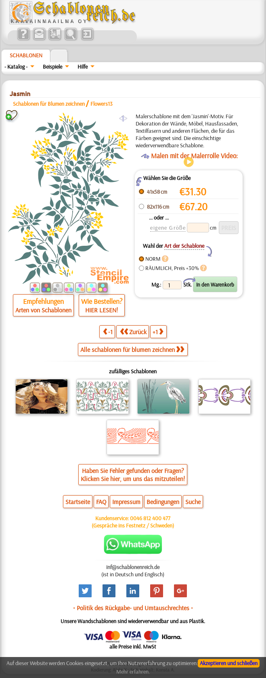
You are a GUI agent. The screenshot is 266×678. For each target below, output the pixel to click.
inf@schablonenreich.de (132, 567)
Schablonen (26, 55)
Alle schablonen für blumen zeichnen (132, 349)
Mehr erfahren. (133, 671)
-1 (108, 331)
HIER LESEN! (101, 310)
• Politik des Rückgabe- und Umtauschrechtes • (133, 608)
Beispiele (52, 66)
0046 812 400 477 (150, 518)
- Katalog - (15, 66)
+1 (158, 331)
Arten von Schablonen (43, 310)
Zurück (133, 331)
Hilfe (82, 66)
